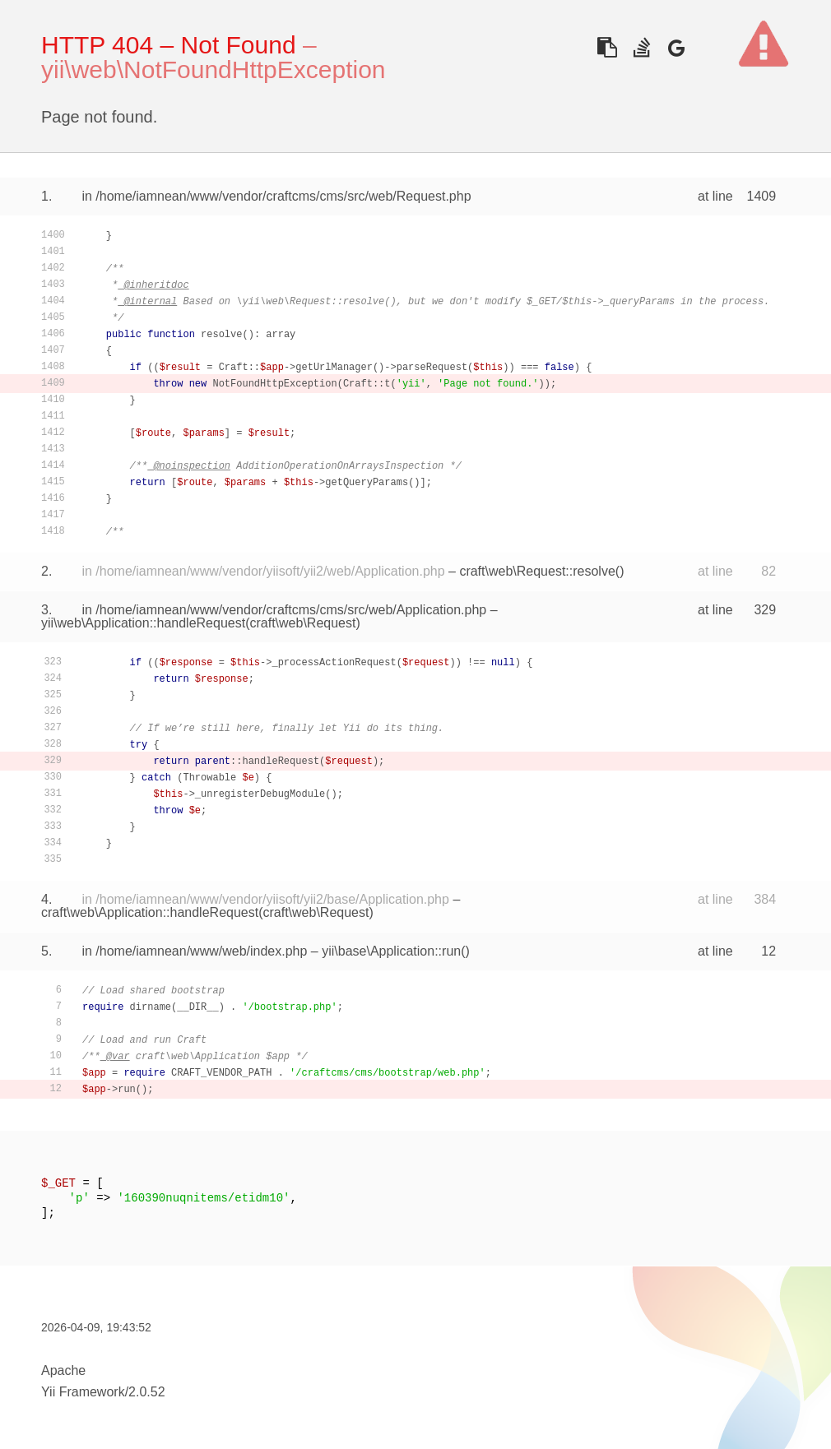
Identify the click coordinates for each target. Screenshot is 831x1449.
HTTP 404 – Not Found (168, 44)
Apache (63, 1370)
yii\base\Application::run (391, 951)
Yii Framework (83, 1392)
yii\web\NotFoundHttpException (213, 69)
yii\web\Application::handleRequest (143, 623)
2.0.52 (146, 1392)
